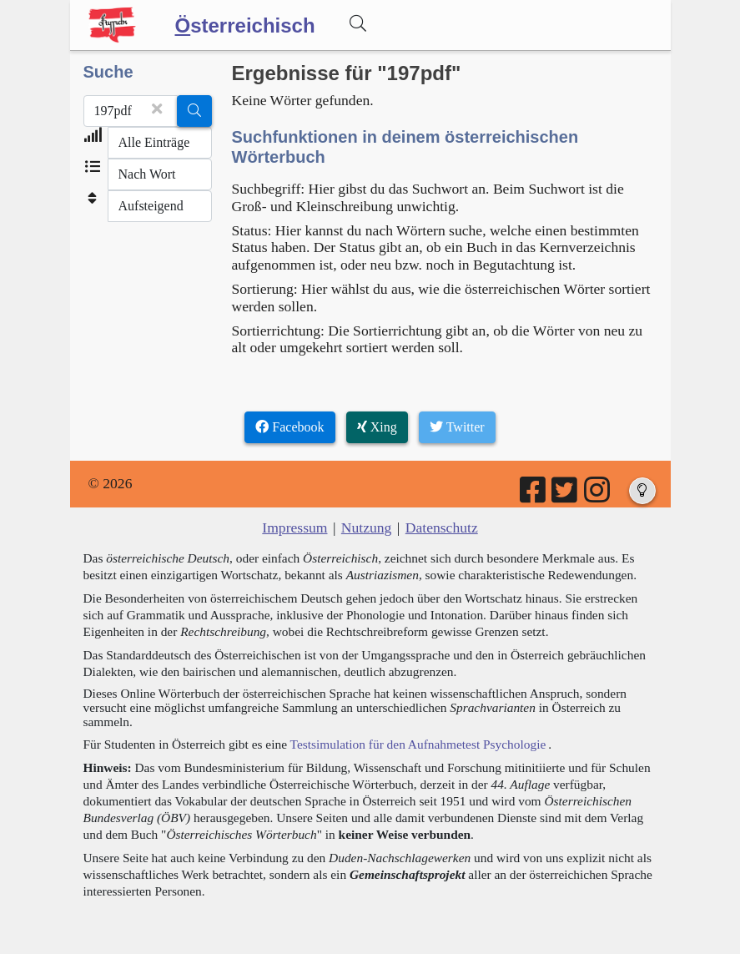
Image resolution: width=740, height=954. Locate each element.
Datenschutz (441, 527)
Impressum (294, 527)
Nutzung (366, 527)
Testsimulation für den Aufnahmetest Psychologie (418, 744)
